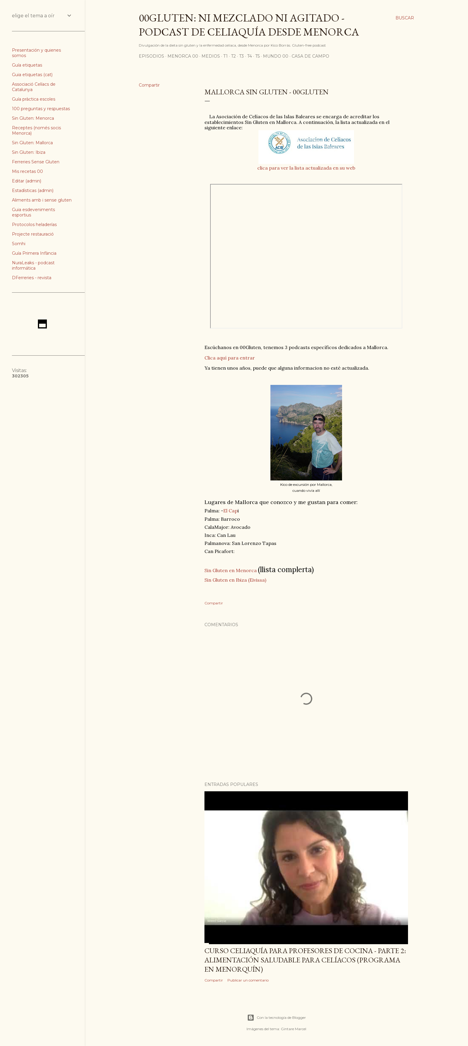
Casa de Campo (310, 56)
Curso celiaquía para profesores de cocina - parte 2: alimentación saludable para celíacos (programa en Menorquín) (305, 960)
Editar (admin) (26, 181)
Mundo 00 (275, 56)
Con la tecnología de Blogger (276, 1017)
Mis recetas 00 (27, 171)
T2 (233, 56)
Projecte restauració (33, 234)
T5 (257, 56)
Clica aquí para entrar (229, 358)
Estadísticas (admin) (32, 190)
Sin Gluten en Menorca (230, 570)
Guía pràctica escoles (33, 99)
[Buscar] (404, 18)
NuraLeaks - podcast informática (33, 265)
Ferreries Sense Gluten (35, 162)
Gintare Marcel (293, 1029)
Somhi (18, 243)
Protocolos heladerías (34, 224)
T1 (225, 56)
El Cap (230, 511)
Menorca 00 (182, 56)
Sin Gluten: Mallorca (32, 142)
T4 (249, 56)
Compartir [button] (149, 85)
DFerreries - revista (31, 277)
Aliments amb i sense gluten (42, 200)
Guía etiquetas (27, 65)
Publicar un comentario (248, 980)
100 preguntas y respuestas (41, 108)
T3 (241, 56)
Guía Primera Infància (34, 253)
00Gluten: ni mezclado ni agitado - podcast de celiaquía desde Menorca (249, 25)
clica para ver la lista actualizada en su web (306, 168)
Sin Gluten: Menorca (33, 118)
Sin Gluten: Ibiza (28, 152)
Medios (210, 56)
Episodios (151, 56)
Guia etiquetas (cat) (32, 74)
